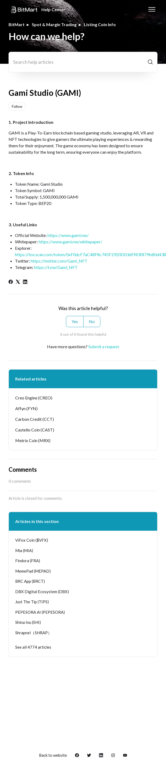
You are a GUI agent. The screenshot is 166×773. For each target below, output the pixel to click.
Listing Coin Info (100, 24)
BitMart (17, 24)
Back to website (53, 755)
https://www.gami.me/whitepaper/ (70, 241)
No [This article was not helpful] (92, 321)
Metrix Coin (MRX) (32, 440)
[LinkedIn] (25, 282)
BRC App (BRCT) (30, 581)
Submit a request (103, 346)
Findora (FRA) (27, 560)
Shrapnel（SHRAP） (33, 632)
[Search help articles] (83, 62)
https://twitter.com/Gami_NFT (59, 260)
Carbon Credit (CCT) (34, 419)
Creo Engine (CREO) (33, 397)
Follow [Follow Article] (17, 106)
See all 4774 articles (33, 647)
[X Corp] (18, 282)
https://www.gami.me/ (68, 235)
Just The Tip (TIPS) (32, 601)
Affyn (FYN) (26, 408)
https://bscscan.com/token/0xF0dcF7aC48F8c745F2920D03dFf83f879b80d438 (90, 254)
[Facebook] (11, 282)
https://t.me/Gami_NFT (56, 267)
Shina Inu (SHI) (28, 622)
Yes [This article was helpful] (75, 321)
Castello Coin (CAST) (34, 429)
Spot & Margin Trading (54, 24)
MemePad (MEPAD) (33, 571)
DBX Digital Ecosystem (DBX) (42, 591)
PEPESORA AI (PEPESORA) (40, 612)
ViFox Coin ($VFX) (31, 540)
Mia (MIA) (24, 550)
